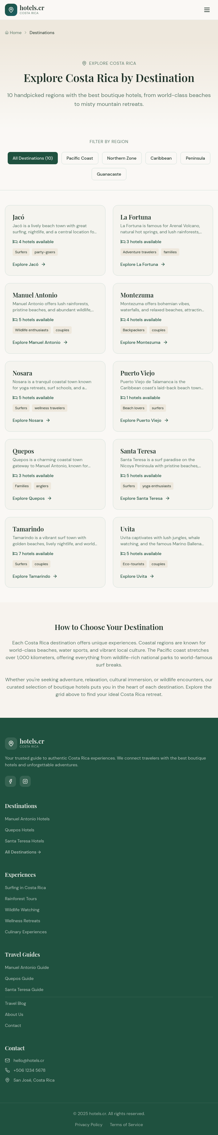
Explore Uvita (138, 576)
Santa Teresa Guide (24, 989)
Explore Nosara (31, 420)
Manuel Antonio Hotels (27, 819)
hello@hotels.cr (29, 1060)
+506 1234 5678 (30, 1070)
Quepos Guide (19, 978)
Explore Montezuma (144, 342)
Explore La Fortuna (143, 264)
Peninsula (195, 158)
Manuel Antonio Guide (27, 967)
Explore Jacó (29, 264)
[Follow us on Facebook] (10, 781)
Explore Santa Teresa (145, 498)
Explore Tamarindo (35, 576)
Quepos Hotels (19, 830)
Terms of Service (126, 1124)
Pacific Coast (80, 158)
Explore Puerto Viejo (145, 420)
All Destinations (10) (33, 158)
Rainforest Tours (21, 898)
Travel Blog (15, 1003)
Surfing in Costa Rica (25, 887)
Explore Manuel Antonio (40, 342)
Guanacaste (109, 174)
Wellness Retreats (22, 920)
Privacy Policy (88, 1124)
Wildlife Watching (22, 909)
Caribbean (161, 158)
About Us (14, 1014)
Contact (13, 1025)
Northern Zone (122, 158)
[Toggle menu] (207, 10)
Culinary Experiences (26, 932)
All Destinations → (23, 852)
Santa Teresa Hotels (24, 841)
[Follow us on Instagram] (25, 781)
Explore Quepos (32, 498)
